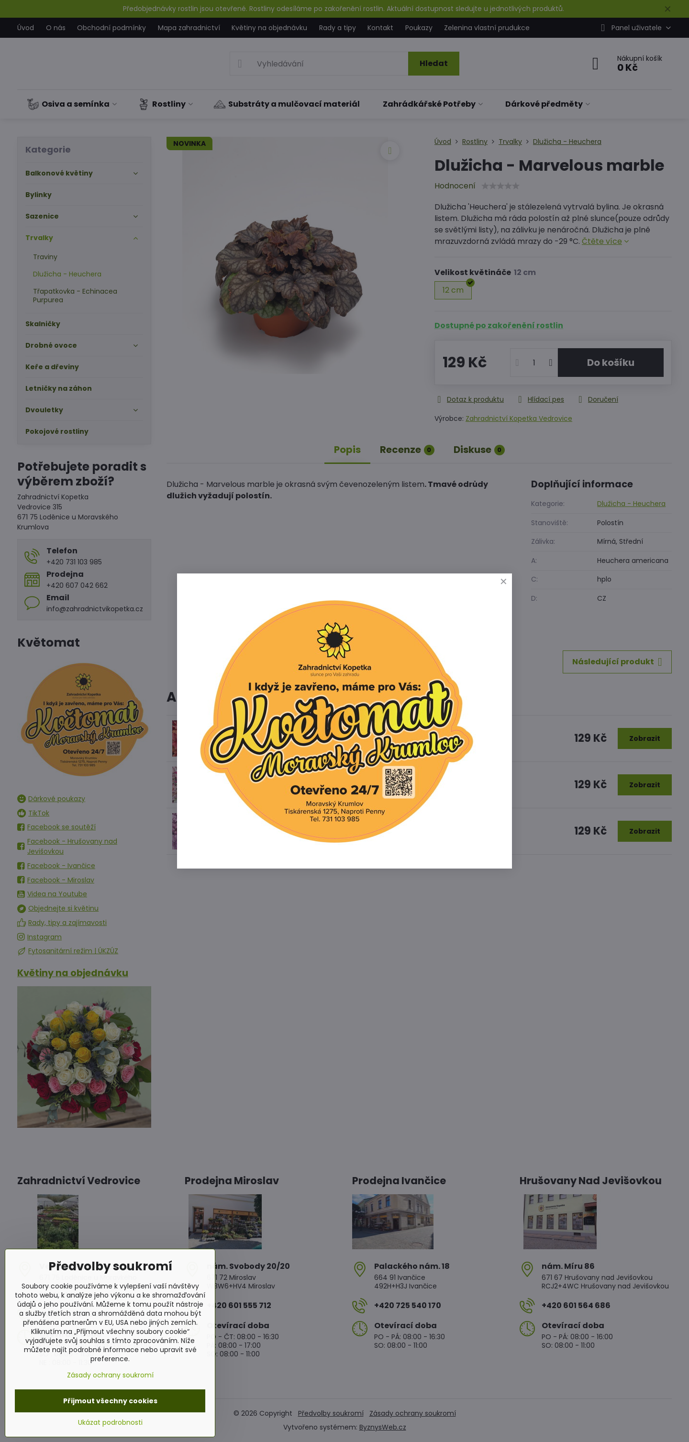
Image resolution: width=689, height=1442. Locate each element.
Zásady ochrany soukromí (110, 1375)
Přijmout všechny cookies (110, 1401)
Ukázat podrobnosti (110, 1422)
